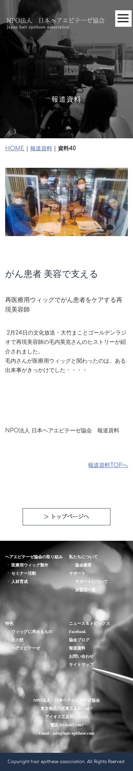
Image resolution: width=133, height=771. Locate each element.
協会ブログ (79, 640)
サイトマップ (81, 664)
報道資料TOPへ (108, 465)
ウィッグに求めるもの (29, 631)
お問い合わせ (81, 656)
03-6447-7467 (72, 725)
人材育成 (17, 581)
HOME (14, 148)
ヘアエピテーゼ (23, 648)
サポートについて (89, 581)
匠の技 (15, 640)
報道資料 (41, 148)
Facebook (77, 631)
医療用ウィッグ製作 (27, 565)
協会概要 (81, 565)
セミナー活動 (21, 573)
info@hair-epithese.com (73, 733)
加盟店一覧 (83, 589)
